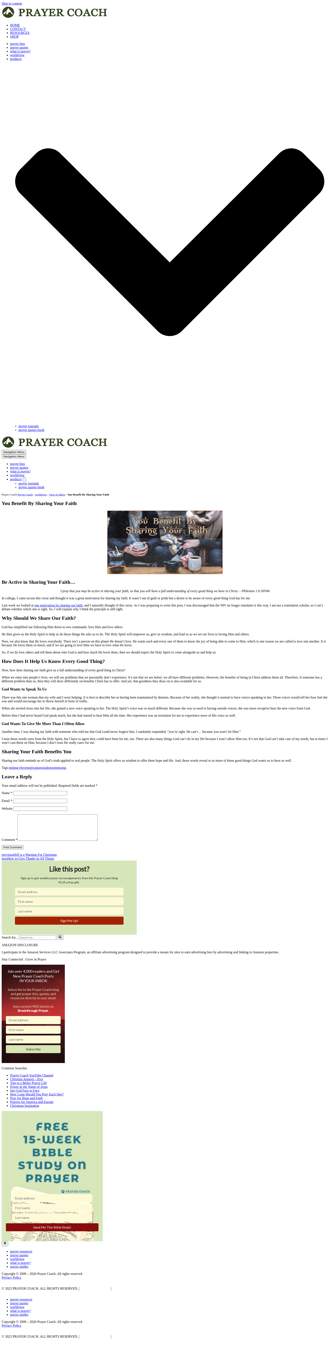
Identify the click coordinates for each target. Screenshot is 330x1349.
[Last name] (69, 916)
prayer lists (17, 43)
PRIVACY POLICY (94, 1293)
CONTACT (18, 29)
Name (7, 793)
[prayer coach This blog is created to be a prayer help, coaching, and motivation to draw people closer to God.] (55, 18)
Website (7, 808)
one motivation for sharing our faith (58, 605)
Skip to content (12, 3)
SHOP (14, 36)
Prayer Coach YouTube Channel (31, 1080)
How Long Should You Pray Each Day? (37, 1099)
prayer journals (29, 426)
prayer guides (19, 1271)
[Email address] (69, 897)
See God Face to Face (25, 1095)
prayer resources (21, 1256)
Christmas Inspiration (24, 1111)
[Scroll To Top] (5, 1248)
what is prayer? (20, 51)
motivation (34, 767)
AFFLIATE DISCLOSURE (131, 1293)
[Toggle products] (24, 479)
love (24, 767)
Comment (9, 845)
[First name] (69, 906)
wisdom (46, 767)
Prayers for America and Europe (31, 1107)
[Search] (37, 942)
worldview (17, 55)
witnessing (59, 767)
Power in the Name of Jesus (29, 1092)
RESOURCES (19, 33)
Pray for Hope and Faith (26, 1103)
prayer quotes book (31, 430)
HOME (15, 25)
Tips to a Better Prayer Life (28, 1088)
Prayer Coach (25, 494)
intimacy (15, 767)
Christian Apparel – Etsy (26, 1084)
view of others (57, 494)
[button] (169, 242)
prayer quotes (19, 47)
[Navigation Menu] (14, 452)
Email (7, 801)
